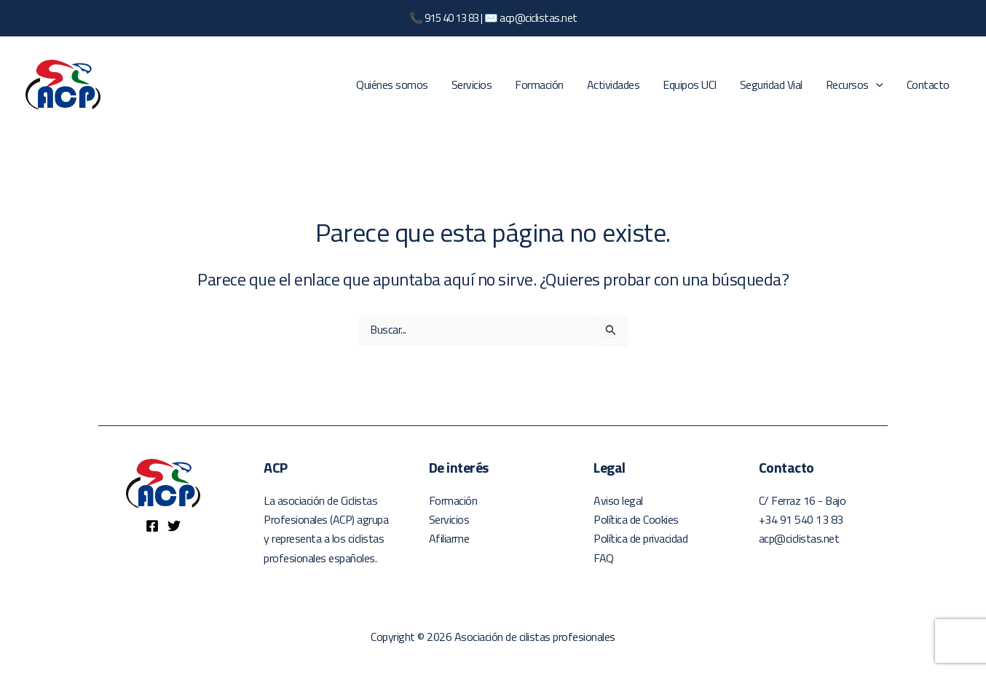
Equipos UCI (690, 84)
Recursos (854, 84)
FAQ (603, 558)
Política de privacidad (640, 538)
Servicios (471, 84)
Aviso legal (618, 500)
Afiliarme (449, 538)
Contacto (928, 84)
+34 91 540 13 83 (801, 519)
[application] (876, 84)
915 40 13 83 (452, 17)
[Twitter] (174, 525)
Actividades (613, 84)
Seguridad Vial (771, 84)
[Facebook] (152, 525)
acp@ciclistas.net (538, 17)
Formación (539, 84)
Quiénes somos (392, 84)
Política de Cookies (636, 519)
